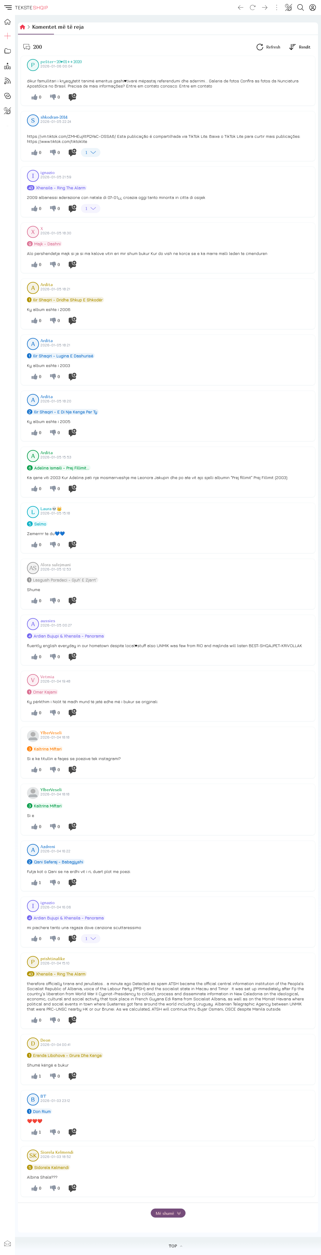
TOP (175, 1246)
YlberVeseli (51, 732)
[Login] (313, 7)
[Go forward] (265, 7)
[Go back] (241, 7)
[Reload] (253, 7)
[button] (7, 7)
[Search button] (301, 7)
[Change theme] (289, 7)
